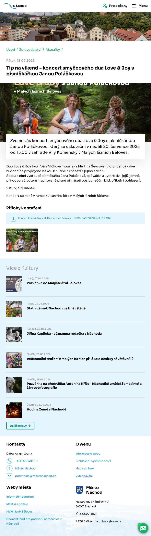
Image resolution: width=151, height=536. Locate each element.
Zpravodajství (30, 50)
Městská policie (17, 504)
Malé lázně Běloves (19, 511)
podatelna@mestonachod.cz (35, 476)
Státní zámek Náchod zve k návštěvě (56, 308)
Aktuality (53, 50)
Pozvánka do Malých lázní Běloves (54, 283)
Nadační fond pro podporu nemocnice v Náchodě (34, 521)
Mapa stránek (85, 468)
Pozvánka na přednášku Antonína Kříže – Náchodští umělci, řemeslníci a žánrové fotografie (84, 386)
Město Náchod (25, 468)
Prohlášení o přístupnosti (93, 461)
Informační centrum (20, 496)
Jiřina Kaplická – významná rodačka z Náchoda (64, 334)
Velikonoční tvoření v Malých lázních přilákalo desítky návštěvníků (80, 359)
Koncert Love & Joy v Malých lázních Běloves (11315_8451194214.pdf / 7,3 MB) (64, 218)
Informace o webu (88, 453)
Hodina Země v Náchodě (46, 409)
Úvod (10, 50)
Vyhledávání (84, 476)
